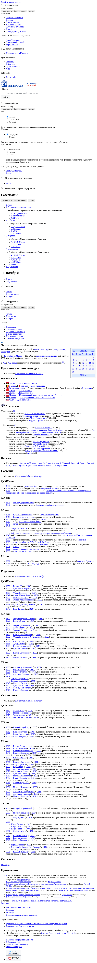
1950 (30, 826)
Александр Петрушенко (23, 792)
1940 (8, 524)
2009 (33, 681)
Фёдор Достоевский (21, 625)
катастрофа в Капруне (22, 551)
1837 (8, 505)
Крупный (12, 122)
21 (90, 366)
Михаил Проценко (21, 813)
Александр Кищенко (22, 794)
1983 (34, 657)
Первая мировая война (22, 515)
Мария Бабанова (20, 657)
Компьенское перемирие (23, 517)
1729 (8, 604)
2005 (8, 822)
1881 (37, 625)
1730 (35, 597)
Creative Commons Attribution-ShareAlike (58, 933)
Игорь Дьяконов (18, 826)
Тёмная (11, 155)
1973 (8, 769)
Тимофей (58, 465)
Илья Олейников (20, 838)
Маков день (87, 388)
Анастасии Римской (43, 427)
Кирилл (14, 465)
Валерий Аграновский (22, 808)
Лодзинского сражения (49, 515)
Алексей (49, 463)
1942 (8, 526)
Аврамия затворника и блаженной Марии (46, 430)
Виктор (83, 463)
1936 (33, 851)
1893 (8, 653)
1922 (8, 669)
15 (93, 363)
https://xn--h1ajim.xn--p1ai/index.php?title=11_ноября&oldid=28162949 (42, 901)
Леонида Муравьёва (41, 448)
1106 (28, 586)
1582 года (18, 356)
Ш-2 (44, 519)
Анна (29, 453)
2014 (8, 563)
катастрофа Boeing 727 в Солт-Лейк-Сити (31, 542)
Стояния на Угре (31, 486)
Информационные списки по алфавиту (22, 915)
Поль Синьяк (18, 641)
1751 (8, 717)
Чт (83, 354)
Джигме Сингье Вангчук (23, 685)
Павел (34, 465)
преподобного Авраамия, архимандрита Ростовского (38, 432)
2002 (8, 561)
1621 (30, 715)
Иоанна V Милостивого (35, 414)
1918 (8, 517)
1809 (8, 619)
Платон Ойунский (21, 653)
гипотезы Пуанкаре (85, 561)
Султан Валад (19, 710)
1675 (8, 597)
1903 (8, 667)
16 (73, 366)
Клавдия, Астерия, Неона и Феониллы (41, 451)
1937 (8, 521)
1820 (8, 621)
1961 (8, 762)
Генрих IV (17, 586)
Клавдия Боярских (19, 681)
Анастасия (24, 463)
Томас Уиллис (19, 715)
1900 (8, 657)
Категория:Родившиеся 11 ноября (29, 576)
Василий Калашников (22, 635)
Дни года (10, 910)
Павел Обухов (19, 621)
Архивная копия (24, 882)
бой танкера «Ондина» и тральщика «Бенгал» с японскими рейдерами (41, 533)
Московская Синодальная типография (73, 890)
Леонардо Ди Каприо (22, 688)
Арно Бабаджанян (21, 782)
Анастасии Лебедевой (34, 446)
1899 (31, 764)
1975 (8, 547)
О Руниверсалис (13, 942)
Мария (34, 463)
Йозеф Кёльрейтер (21, 727)
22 (93, 366)
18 (80, 366)
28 (90, 369)
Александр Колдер (21, 771)
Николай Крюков (20, 690)
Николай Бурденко (21, 753)
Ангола (16, 547)
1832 (32, 748)
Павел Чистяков (20, 748)
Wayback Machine (54, 882)
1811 (42, 604)
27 (86, 369)
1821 (8, 625)
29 (93, 369)
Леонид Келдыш (20, 840)
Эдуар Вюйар (19, 644)
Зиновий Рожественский (23, 630)
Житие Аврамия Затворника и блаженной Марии (26, 888)
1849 (8, 635)
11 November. (12, 882)
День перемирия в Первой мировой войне (37, 397)
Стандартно (13, 135)
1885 (8, 648)
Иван (8, 465)
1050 (8, 586)
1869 (32, 621)
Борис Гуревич (17, 845)
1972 (8, 767)
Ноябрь (83, 350)
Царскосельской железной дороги (50, 505)
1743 (8, 609)
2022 (36, 674)
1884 (8, 736)
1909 (41, 630)
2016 (8, 840)
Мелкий (12, 117)
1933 (36, 794)
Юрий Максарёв (20, 778)
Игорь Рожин (16, 829)
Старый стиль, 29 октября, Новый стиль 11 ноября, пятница (30, 884)
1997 (8, 794)
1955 (8, 685)
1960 (8, 757)
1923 (32, 836)
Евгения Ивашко (40, 444)
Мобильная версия (14, 947)
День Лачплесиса (25, 393)
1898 (34, 771)
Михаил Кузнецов (21, 796)
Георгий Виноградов (22, 776)
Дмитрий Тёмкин (20, 773)
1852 (8, 637)
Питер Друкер (17, 824)
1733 (34, 727)
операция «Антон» (19, 528)
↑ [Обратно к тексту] (6, 875)
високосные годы (41, 349)
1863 (8, 641)
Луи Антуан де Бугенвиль (24, 604)
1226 (30, 710)
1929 (34, 796)
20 (86, 366)
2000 (8, 551)
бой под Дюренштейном (23, 503)
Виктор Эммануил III (22, 646)
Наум (28, 465)
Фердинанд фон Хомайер (24, 619)
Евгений (90, 463)
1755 (40, 600)
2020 (8, 842)
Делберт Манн (19, 831)
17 (76, 366)
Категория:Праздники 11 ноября (29, 374)
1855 (8, 734)
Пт (87, 354)
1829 (31, 736)
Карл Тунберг (19, 609)
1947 (38, 646)
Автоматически (14, 150)
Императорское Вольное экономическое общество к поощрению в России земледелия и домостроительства (48, 491)
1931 (32, 840)
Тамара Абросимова (19, 679)
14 (90, 363)
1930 (8, 519)
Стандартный (14, 119)
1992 (8, 549)
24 (76, 369)
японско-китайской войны (30, 521)
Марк (65, 465)
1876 (34, 753)
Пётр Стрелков (19, 764)
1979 (8, 773)
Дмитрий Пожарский (22, 588)
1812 (8, 732)
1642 (8, 595)
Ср (80, 354)
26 (83, 369)
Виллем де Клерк (20, 851)
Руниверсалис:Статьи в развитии (20, 926)
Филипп (49, 465)
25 (80, 369)
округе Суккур (33, 563)
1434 (8, 713)
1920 (31, 831)
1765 (8, 490)
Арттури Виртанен (21, 769)
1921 (8, 751)
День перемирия (38, 386)
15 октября (8, 356)
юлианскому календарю (46, 356)
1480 (8, 486)
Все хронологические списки (18, 907)
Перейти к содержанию (11, 2)
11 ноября (5, 865)
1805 (8, 503)
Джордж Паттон (20, 648)
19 (83, 366)
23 (73, 369)
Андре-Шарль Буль (21, 595)
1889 (41, 619)
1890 (28, 767)
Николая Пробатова (41, 435)
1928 (8, 672)
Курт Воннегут (19, 669)
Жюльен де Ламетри (22, 717)
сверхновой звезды (49, 488)
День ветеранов (24, 400)
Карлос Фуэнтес (20, 672)
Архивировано (67, 895)
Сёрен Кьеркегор (20, 734)
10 (76, 363)
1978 (8, 690)
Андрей (57, 463)
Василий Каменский (22, 762)
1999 (8, 796)
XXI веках (12, 363)
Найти (5, 97)
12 (83, 363)
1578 (8, 588)
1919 (8, 748)
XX (4, 363)
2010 (8, 836)
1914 (8, 515)
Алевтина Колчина (21, 674)
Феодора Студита (35, 420)
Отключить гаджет (80, 160)
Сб (90, 354)
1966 (8, 544)
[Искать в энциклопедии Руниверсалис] (48, 93)
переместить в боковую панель (14, 11)
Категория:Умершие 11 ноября (28, 701)
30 (73, 372)
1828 (31, 609)
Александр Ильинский (22, 667)
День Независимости (28, 383)
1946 (8, 753)
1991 (8, 787)
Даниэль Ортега (20, 683)
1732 (36, 595)
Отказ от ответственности (17, 944)
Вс (93, 354)
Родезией (82, 540)
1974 (8, 688)
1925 (47, 637)
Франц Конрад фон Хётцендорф (27, 637)
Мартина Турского (32, 416)
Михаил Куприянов (21, 787)
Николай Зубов (19, 757)
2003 (8, 813)
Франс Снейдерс (20, 593)
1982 (8, 778)
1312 (8, 710)
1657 (34, 593)
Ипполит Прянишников (23, 751)
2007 (32, 669)
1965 (8, 540)
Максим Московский (22, 713)
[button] (2, 4)
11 (80, 363)
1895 (34, 769)
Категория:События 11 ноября (28, 476)
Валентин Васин (20, 836)
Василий (75, 463)
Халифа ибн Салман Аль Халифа (25, 847)
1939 (35, 653)
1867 (32, 628)
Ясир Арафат (18, 817)
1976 (8, 771)
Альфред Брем (19, 736)
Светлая (12, 152)
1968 (8, 764)
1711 (8, 600)
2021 (8, 851)
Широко (12, 137)
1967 (39, 667)
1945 (8, 535)
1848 (8, 630)
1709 (36, 717)
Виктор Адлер (19, 746)
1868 (8, 644)
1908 (38, 635)
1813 (33, 734)
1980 (8, 776)
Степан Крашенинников (23, 600)
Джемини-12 (44, 544)
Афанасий (66, 463)
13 (86, 363)
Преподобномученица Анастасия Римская (23, 895)
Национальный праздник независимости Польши (40, 395)
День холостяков (25, 390)
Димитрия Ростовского (30, 890)
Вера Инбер (18, 767)
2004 (8, 817)
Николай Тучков (20, 732)
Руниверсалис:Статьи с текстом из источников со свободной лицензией (36, 923)
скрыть (31, 11)
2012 (34, 672)
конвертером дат (23, 880)
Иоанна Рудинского (41, 441)
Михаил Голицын (20, 597)
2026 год (83, 375)
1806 (8, 727)
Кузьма (22, 465)
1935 (31, 641)
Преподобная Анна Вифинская (19, 897)
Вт (77, 354)
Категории (5, 903)
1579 (8, 593)
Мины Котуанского (38, 418)
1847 (39, 751)
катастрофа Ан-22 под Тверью (26, 549)
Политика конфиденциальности (19, 940)
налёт (15, 524)
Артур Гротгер (19, 628)
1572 (8, 488)
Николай (41, 465)
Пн (73, 354)
